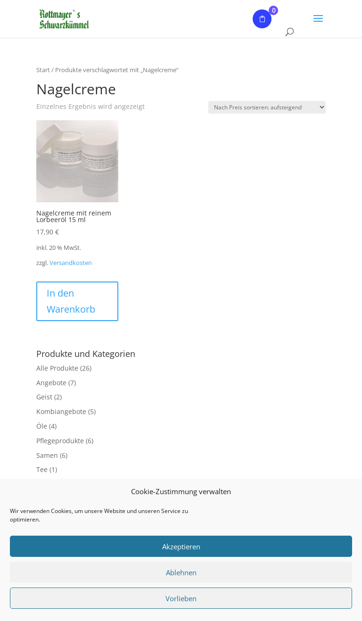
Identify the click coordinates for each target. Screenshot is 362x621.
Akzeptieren (181, 546)
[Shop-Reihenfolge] (267, 107)
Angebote (51, 382)
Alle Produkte (57, 368)
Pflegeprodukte (60, 440)
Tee (42, 469)
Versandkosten (70, 263)
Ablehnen (181, 572)
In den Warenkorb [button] (71, 301)
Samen (47, 455)
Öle (41, 426)
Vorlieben (181, 598)
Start (43, 70)
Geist (44, 396)
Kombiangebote (61, 411)
